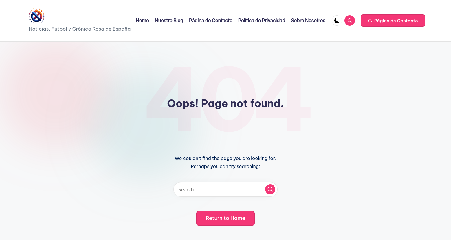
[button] (393, 20)
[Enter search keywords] (225, 189)
